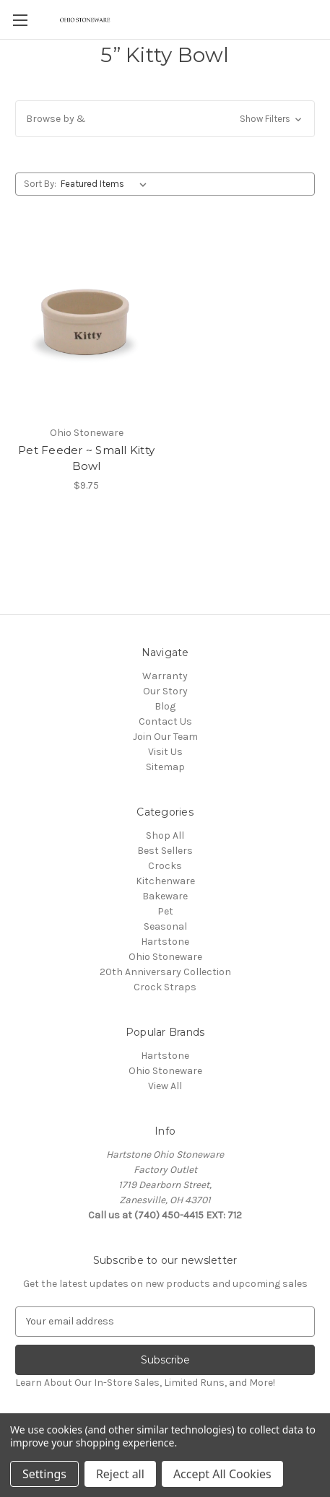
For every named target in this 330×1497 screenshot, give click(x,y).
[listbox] (106, 184)
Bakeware (165, 896)
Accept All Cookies (222, 1474)
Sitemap (165, 767)
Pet (165, 911)
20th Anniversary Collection (165, 972)
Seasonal (165, 926)
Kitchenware (165, 881)
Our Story (165, 691)
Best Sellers (165, 850)
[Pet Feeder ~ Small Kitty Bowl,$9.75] (86, 324)
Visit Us (165, 752)
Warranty (165, 676)
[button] (165, 118)
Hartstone (165, 941)
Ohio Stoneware (165, 957)
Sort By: (40, 183)
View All (165, 1086)
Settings (44, 1474)
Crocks (165, 866)
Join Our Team (165, 736)
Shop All (165, 835)
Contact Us (165, 721)
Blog (165, 706)
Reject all (120, 1474)
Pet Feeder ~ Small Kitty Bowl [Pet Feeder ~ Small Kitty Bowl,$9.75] (86, 458)
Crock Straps (165, 987)
